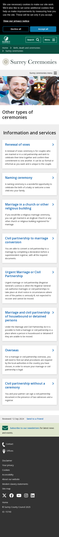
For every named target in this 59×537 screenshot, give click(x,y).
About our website (11, 479)
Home (5, 47)
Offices (10, 450)
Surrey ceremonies (14, 50)
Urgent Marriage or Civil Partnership (23, 274)
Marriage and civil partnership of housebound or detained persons (27, 316)
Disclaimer (7, 460)
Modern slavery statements (15, 484)
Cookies (6, 470)
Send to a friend (35, 418)
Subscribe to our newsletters (24, 428)
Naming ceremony (18, 178)
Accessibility (7, 474)
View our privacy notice (16, 21)
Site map (6, 488)
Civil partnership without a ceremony (25, 385)
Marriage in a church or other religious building (27, 206)
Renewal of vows (17, 145)
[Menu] (50, 40)
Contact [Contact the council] (9, 444)
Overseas (12, 350)
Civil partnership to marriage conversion (26, 240)
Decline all (16, 29)
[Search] (33, 40)
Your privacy (8, 465)
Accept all (43, 29)
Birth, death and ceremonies (26, 47)
